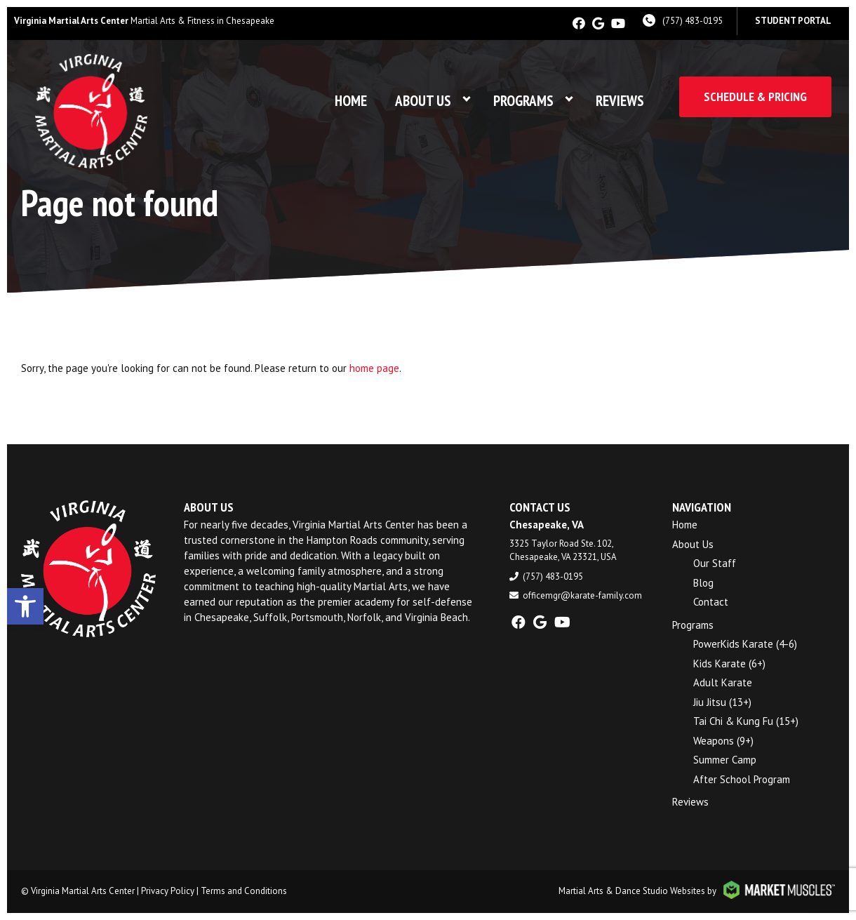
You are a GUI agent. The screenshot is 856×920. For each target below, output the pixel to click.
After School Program (741, 779)
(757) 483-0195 (692, 21)
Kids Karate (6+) (729, 663)
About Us (423, 100)
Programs (523, 100)
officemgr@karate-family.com (582, 595)
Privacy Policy (167, 891)
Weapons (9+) (723, 740)
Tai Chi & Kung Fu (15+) (745, 721)
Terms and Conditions (244, 891)
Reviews (620, 100)
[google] (598, 23)
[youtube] (618, 23)
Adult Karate (722, 682)
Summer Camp (724, 759)
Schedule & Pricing (755, 96)
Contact (710, 601)
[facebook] (579, 23)
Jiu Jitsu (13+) (722, 702)
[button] (25, 606)
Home (351, 100)
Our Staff (714, 563)
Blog (703, 582)
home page (374, 368)
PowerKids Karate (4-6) (745, 644)
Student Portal (793, 21)
